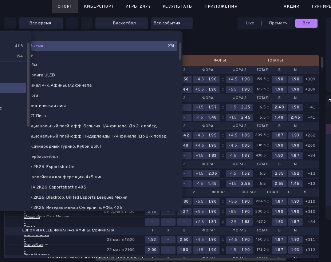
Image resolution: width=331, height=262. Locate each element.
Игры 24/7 (138, 6)
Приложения (221, 6)
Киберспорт (99, 6)
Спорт (65, 6)
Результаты (178, 6)
